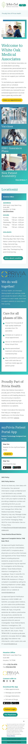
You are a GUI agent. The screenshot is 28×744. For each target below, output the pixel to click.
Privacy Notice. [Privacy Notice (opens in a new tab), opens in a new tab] (11, 735)
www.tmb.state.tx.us (8, 592)
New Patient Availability (9, 174)
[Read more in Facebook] (4, 681)
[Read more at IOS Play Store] (7, 467)
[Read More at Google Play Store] (15, 703)
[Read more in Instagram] (7, 681)
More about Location (13, 258)
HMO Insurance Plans (11, 150)
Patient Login (10, 709)
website (16, 418)
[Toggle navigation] (22, 5)
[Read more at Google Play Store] (17, 467)
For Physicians (10, 714)
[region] (14, 731)
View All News (21, 180)
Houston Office (8, 197)
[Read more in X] (10, 681)
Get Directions (8, 211)
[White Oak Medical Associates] (10, 5)
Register (8, 454)
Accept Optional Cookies (14, 738)
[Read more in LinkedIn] (14, 681)
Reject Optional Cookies (14, 742)
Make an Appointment (12, 100)
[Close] (23, 721)
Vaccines (7, 126)
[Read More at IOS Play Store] (7, 703)
